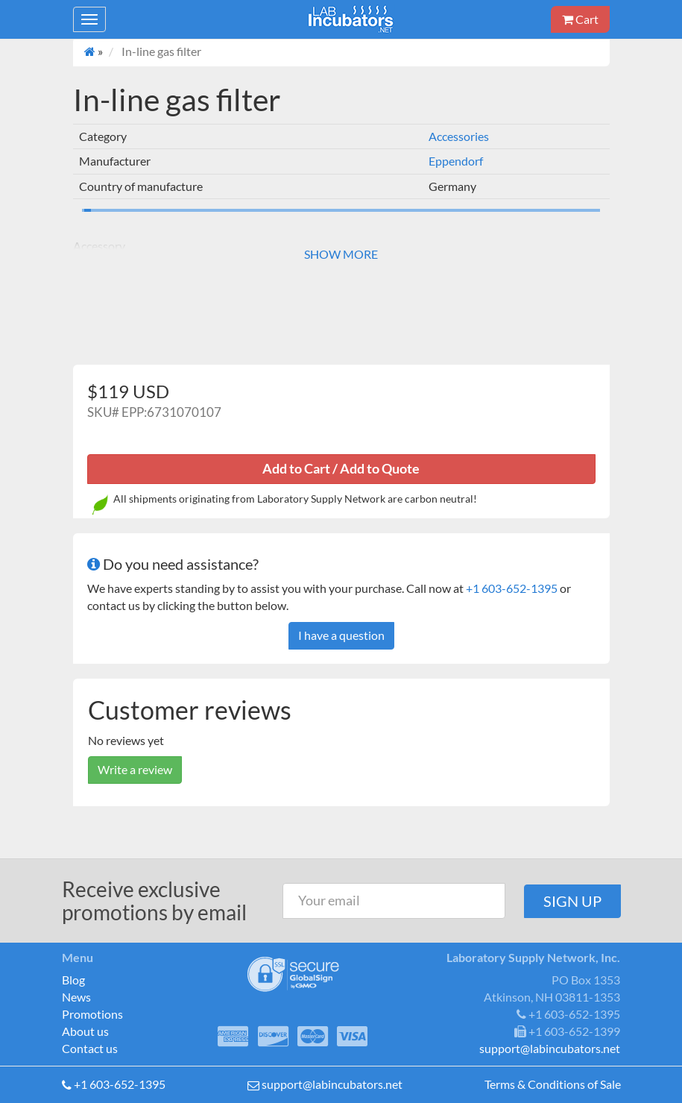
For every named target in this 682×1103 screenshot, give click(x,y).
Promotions (92, 1014)
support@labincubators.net (332, 1084)
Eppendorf (456, 161)
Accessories (459, 136)
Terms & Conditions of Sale (552, 1084)
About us (85, 1031)
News (76, 997)
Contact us (90, 1048)
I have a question (341, 635)
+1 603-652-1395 (512, 588)
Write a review (135, 769)
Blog (73, 979)
